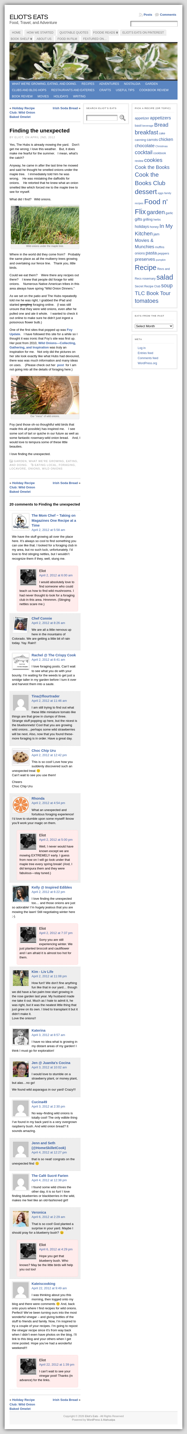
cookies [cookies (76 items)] (153, 160)
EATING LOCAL (46, 465)
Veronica (39, 1212)
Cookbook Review (154, 90)
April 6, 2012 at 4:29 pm (56, 1249)
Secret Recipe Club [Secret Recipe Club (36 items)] (147, 286)
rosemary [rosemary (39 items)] (149, 278)
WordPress (93, 1419)
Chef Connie (42, 618)
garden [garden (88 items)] (156, 212)
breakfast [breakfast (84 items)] (146, 132)
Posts (148, 14)
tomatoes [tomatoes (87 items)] (147, 301)
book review (22, 96)
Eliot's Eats (28, 17)
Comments (168, 14)
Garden (151, 84)
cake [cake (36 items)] (162, 133)
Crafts (105, 90)
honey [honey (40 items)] (154, 227)
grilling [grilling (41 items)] (148, 219)
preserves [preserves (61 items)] (145, 259)
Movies (43, 96)
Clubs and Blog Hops (29, 90)
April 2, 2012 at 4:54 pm (48, 803)
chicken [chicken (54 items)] (166, 139)
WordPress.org (147, 363)
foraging (67, 465)
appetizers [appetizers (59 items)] (160, 117)
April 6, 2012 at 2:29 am (48, 1217)
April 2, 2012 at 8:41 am (48, 659)
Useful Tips (125, 90)
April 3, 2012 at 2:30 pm (48, 1106)
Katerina (38, 1030)
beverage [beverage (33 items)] (148, 125)
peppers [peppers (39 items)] (163, 253)
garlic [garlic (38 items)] (169, 213)
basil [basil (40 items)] (138, 125)
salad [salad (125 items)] (164, 277)
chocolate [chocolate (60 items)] (145, 145)
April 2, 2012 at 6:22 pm (48, 892)
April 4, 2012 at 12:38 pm (49, 1180)
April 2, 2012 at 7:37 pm (56, 933)
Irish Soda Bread (65, 108)
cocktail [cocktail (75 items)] (144, 152)
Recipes (87, 84)
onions (34, 468)
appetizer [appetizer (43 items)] (142, 118)
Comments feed (148, 358)
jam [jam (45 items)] (156, 234)
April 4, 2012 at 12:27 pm (49, 1152)
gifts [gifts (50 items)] (138, 219)
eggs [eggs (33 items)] (160, 193)
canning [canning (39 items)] (140, 140)
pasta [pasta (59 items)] (151, 252)
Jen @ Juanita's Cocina (51, 1063)
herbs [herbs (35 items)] (157, 219)
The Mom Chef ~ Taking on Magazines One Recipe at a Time (54, 520)
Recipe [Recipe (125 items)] (145, 267)
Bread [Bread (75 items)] (161, 125)
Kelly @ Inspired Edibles (52, 887)
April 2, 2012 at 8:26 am (48, 623)
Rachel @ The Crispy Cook (54, 655)
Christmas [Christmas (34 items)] (161, 146)
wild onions (52, 468)
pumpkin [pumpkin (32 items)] (161, 259)
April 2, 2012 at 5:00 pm (56, 839)
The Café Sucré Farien (50, 1176)
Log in (142, 348)
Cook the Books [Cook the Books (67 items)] (152, 167)
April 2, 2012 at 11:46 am (49, 701)
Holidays (61, 96)
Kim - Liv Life (42, 972)
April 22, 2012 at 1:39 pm (56, 1364)
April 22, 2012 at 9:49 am (49, 1288)
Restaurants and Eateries (72, 90)
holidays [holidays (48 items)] (142, 227)
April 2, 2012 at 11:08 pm (49, 976)
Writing (79, 96)
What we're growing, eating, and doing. (44, 84)
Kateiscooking (43, 1284)
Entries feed (145, 353)
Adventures (109, 84)
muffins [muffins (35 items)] (159, 247)
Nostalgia (132, 84)
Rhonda (38, 798)
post (60, 365)
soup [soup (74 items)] (166, 285)
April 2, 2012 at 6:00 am (56, 575)
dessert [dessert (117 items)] (146, 192)
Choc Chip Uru (44, 751)
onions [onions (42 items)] (140, 253)
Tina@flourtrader (45, 696)
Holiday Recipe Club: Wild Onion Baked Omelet (22, 112)
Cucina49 (39, 1102)
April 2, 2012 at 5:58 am (48, 530)
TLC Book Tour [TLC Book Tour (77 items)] (153, 293)
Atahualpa (109, 1419)
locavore (17, 468)
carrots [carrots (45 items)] (152, 140)
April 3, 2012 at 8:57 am (48, 1035)
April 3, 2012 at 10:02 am (49, 1067)
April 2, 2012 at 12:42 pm (49, 755)
